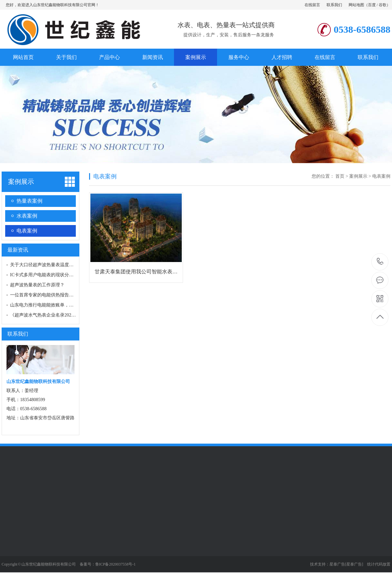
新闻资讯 (152, 57)
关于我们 (66, 57)
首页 (339, 176)
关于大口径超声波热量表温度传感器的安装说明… (60, 264)
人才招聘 (281, 57)
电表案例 (27, 230)
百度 (372, 5)
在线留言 (312, 5)
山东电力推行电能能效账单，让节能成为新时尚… (60, 305)
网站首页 (23, 57)
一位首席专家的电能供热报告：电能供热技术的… (60, 294)
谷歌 (382, 5)
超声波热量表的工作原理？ (37, 284)
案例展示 (195, 57)
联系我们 (334, 5)
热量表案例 (29, 201)
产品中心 (109, 57)
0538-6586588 (380, 261)
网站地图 (356, 5)
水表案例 (27, 216)
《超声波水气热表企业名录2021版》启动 (51, 315)
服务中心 (238, 57)
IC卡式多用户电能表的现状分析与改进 (48, 274)
